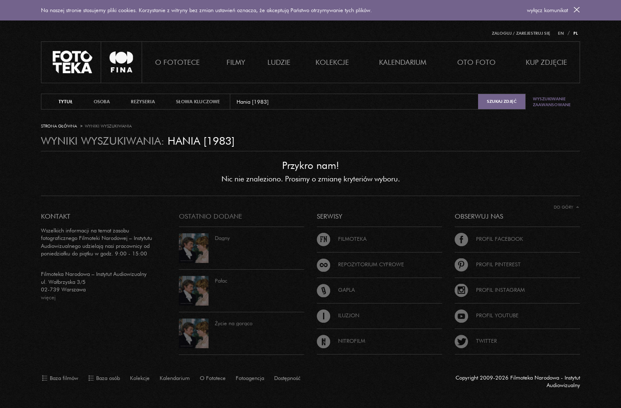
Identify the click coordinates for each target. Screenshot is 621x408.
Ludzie (278, 62)
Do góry (566, 207)
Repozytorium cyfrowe (360, 264)
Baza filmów (60, 378)
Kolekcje (332, 62)
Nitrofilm (341, 340)
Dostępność (287, 378)
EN (561, 33)
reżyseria (143, 102)
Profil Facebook (489, 238)
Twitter (476, 340)
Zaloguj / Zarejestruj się (521, 33)
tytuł (66, 102)
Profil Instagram (490, 289)
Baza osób (104, 378)
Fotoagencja (250, 378)
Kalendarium (402, 62)
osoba (102, 102)
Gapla (336, 289)
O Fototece (177, 62)
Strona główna (59, 126)
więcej (48, 297)
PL (575, 33)
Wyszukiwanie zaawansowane (552, 101)
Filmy (236, 62)
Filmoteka (341, 238)
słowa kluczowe (198, 102)
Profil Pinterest (488, 264)
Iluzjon (338, 315)
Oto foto (476, 62)
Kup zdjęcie (546, 62)
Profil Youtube (487, 315)
